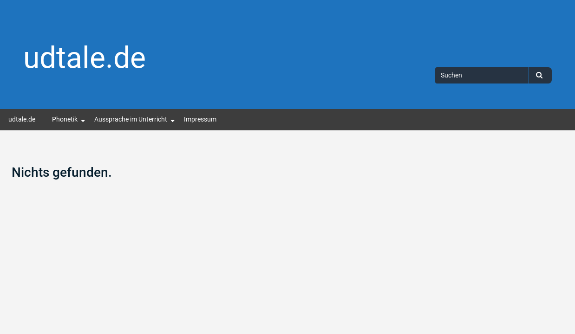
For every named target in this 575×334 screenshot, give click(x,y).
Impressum (200, 119)
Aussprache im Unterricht (130, 119)
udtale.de (84, 57)
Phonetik (65, 119)
